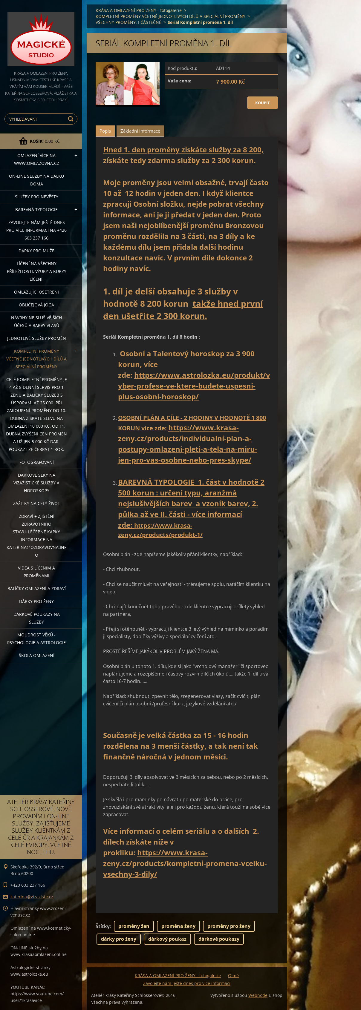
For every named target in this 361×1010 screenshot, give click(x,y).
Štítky (103, 926)
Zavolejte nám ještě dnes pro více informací (186, 983)
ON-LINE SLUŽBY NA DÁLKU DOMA (36, 180)
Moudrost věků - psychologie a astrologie (36, 638)
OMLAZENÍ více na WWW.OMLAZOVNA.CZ (36, 159)
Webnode (257, 995)
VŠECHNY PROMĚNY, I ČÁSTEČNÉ (128, 22)
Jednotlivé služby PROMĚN (36, 338)
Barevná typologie (36, 209)
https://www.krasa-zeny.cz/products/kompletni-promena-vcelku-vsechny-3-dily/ (185, 863)
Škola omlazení (36, 655)
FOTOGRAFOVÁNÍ (36, 462)
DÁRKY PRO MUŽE (36, 251)
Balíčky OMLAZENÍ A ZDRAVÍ (36, 588)
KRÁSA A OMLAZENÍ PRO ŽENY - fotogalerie (139, 10)
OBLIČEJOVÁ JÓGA (36, 305)
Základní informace (140, 131)
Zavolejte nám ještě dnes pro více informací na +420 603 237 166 (36, 230)
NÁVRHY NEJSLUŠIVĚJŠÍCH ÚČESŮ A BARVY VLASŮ (36, 321)
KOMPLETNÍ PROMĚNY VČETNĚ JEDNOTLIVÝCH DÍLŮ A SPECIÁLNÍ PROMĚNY (36, 358)
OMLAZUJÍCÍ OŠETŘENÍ (36, 292)
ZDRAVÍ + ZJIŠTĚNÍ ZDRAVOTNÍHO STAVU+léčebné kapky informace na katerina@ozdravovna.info (36, 535)
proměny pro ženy (228, 926)
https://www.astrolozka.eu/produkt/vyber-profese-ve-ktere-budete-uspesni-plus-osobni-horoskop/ (194, 385)
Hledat (72, 119)
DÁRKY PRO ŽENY (36, 601)
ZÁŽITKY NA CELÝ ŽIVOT (36, 503)
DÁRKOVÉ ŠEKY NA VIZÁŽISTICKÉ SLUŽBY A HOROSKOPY (36, 482)
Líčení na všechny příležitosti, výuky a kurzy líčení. (36, 271)
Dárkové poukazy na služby (36, 618)
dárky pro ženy (118, 939)
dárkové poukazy (218, 939)
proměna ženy (178, 926)
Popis (105, 131)
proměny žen (133, 926)
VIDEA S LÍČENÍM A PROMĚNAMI (36, 571)
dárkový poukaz (167, 939)
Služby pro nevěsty (36, 196)
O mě (233, 975)
